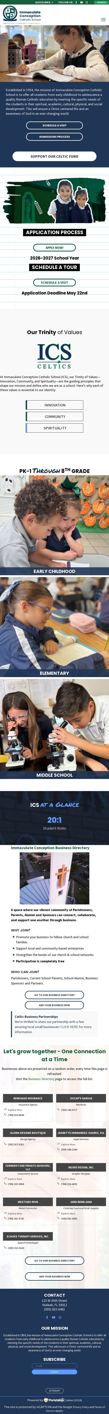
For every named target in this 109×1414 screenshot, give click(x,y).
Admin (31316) (74, 1400)
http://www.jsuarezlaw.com (83, 1144)
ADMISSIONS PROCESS (54, 137)
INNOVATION (55, 405)
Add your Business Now (54, 1005)
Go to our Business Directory (54, 995)
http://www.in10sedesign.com (83, 1179)
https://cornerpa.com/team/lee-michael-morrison (30, 1179)
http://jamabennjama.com (83, 1213)
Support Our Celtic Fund (54, 156)
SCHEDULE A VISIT (55, 125)
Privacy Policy (81, 1407)
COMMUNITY (55, 416)
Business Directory (41, 1079)
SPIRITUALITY (55, 428)
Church (101, 2)
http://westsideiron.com (30, 1213)
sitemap (54, 1390)
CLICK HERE (69, 1027)
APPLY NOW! (54, 247)
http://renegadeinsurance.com (30, 1110)
